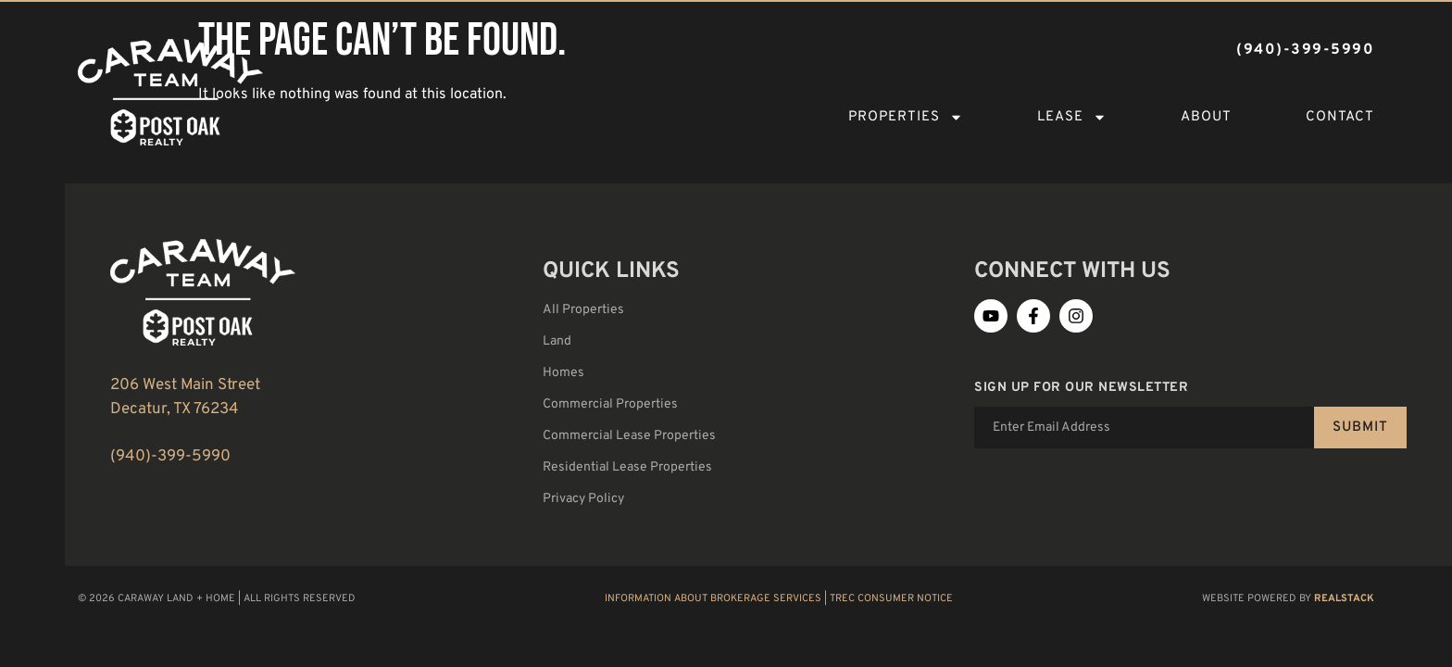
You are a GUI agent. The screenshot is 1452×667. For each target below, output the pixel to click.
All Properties (583, 310)
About (1206, 117)
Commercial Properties (610, 404)
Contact (1340, 117)
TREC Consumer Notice (891, 598)
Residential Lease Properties (627, 467)
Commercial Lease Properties (629, 436)
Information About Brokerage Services (713, 598)
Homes (563, 373)
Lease (1072, 117)
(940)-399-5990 (170, 457)
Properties (905, 117)
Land (557, 341)
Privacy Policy (583, 499)
